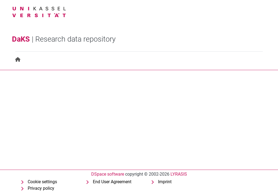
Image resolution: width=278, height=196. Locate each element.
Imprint (165, 181)
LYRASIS (178, 174)
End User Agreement (112, 181)
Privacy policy (41, 188)
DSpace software (107, 174)
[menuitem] (18, 60)
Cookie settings (42, 181)
